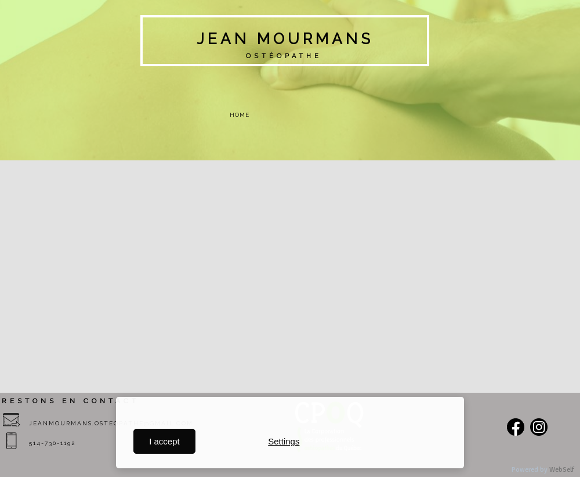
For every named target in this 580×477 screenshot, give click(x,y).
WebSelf (561, 469)
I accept (164, 441)
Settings (283, 441)
